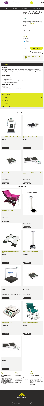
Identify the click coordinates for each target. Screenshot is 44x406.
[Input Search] (21, 2)
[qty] (26, 48)
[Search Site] (31, 2)
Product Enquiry (22, 106)
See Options (5, 183)
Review (22, 103)
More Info (5, 221)
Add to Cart (36, 48)
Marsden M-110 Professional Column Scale (30, 251)
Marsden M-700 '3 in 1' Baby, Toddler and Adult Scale (11, 136)
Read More (33, 23)
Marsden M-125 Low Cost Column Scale (30, 216)
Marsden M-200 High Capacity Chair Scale (30, 322)
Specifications (22, 94)
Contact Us (18, 382)
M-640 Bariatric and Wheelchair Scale (8, 287)
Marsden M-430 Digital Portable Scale (8, 172)
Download (22, 97)
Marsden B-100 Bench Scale (7, 322)
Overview (22, 64)
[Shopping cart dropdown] (42, 2)
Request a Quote (36, 52)
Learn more (3, 385)
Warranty (22, 100)
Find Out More (33, 384)
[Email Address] (22, 403)
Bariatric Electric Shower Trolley (7, 210)
